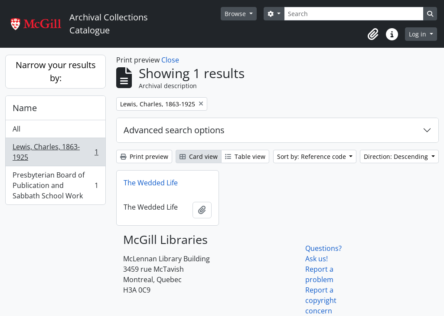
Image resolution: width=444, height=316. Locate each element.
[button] (372, 34)
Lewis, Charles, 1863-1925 (55, 152)
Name (25, 108)
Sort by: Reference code (312, 156)
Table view (245, 156)
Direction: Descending (397, 156)
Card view (199, 156)
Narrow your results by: (56, 71)
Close (170, 60)
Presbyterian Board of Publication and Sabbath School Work (55, 185)
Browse (236, 14)
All (16, 129)
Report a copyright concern (320, 300)
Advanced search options (174, 130)
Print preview (144, 156)
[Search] (354, 13)
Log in (418, 34)
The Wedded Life (151, 183)
